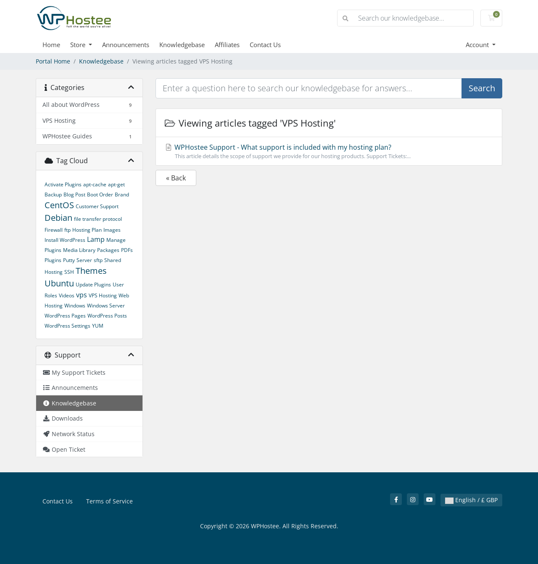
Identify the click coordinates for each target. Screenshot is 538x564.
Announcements (125, 44)
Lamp (96, 239)
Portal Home (53, 61)
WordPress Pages (65, 315)
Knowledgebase (182, 44)
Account (478, 44)
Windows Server (106, 305)
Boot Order (100, 194)
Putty (69, 260)
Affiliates (227, 44)
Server (84, 260)
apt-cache (94, 184)
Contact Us (265, 44)
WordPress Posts (107, 315)
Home (51, 44)
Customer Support (97, 206)
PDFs (127, 250)
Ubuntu (59, 283)
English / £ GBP (471, 500)
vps (81, 294)
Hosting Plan (87, 229)
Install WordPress (65, 240)
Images (112, 229)
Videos (66, 295)
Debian (58, 217)
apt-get (116, 184)
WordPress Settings (67, 325)
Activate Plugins (63, 184)
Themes (91, 270)
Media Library (79, 250)
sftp (98, 260)
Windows (74, 305)
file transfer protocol (98, 218)
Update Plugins (93, 284)
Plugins (53, 260)
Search (482, 88)
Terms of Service (109, 501)
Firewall (54, 229)
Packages (108, 250)
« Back (176, 178)
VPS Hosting (103, 295)
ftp (67, 229)
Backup (53, 194)
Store (78, 44)
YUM (97, 325)
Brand (122, 194)
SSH (69, 271)
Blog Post (74, 194)
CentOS (59, 205)
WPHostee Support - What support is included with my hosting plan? (328, 151)
